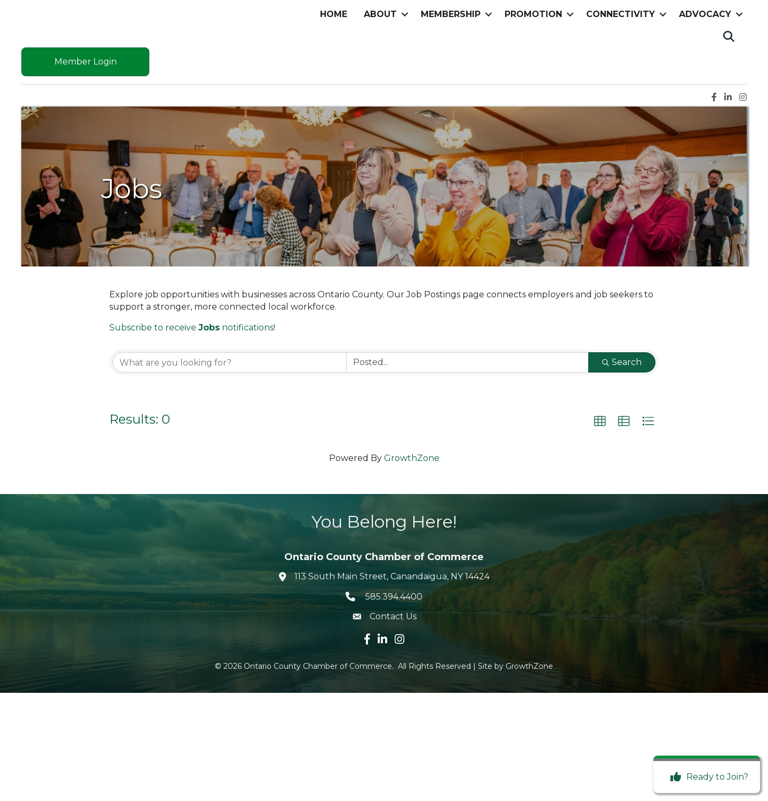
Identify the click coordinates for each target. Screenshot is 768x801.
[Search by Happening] (467, 470)
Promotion (533, 68)
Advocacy (705, 68)
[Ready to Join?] (706, 777)
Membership (451, 68)
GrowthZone (411, 566)
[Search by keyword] (230, 470)
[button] (600, 529)
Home (333, 68)
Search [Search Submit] (622, 470)
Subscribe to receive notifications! (192, 436)
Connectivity (620, 68)
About (380, 68)
